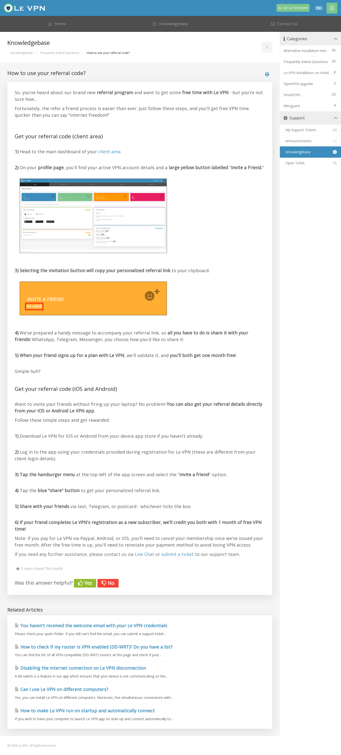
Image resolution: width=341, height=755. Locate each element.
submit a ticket (177, 554)
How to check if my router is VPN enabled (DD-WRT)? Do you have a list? (94, 647)
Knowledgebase (22, 53)
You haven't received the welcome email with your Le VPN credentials (91, 625)
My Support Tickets (310, 130)
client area (109, 151)
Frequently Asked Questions (59, 53)
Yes (85, 583)
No (108, 583)
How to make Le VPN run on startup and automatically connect (85, 711)
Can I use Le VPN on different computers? (61, 689)
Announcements (310, 141)
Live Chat (144, 554)
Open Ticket (310, 163)
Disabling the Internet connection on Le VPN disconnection (80, 668)
